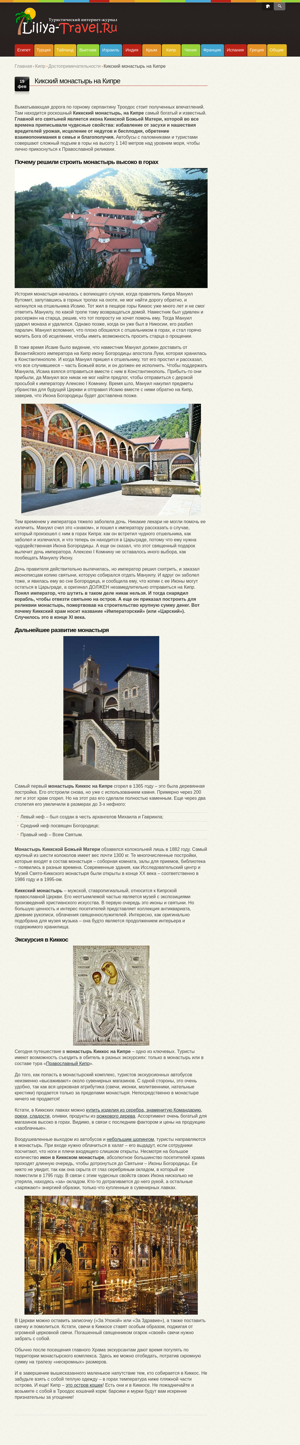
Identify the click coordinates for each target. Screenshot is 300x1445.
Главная (23, 66)
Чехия (191, 49)
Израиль (110, 49)
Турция (44, 49)
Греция (257, 49)
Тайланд (64, 49)
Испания (235, 49)
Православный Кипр (68, 1063)
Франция (212, 49)
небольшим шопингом (130, 1139)
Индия (132, 49)
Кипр (171, 49)
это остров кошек (84, 1385)
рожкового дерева (116, 1116)
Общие (276, 49)
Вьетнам (87, 49)
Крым (151, 49)
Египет (24, 49)
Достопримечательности (74, 66)
